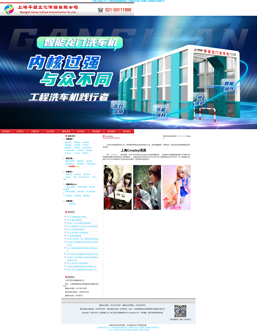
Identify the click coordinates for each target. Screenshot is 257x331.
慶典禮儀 (68, 142)
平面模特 (85, 145)
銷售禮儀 (81, 191)
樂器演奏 (87, 174)
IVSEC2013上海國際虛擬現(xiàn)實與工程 (82, 270)
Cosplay (77, 153)
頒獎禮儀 (68, 145)
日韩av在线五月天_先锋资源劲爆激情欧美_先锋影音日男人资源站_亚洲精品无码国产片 (128, 1)
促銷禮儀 (77, 145)
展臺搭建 (72, 204)
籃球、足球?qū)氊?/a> (83, 177)
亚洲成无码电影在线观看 (129, 330)
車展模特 (77, 148)
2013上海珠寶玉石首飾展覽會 (77, 263)
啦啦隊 (68, 177)
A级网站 (141, 330)
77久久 (110, 330)
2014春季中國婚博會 (74, 236)
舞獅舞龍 (81, 164)
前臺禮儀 (68, 196)
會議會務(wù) (70, 164)
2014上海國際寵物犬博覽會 (76, 217)
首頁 (179, 136)
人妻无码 (116, 330)
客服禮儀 (77, 196)
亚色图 (146, 330)
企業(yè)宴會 (90, 164)
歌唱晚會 (77, 174)
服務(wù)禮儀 (70, 191)
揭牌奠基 (80, 161)
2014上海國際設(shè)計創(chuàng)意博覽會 (82, 226)
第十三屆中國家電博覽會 (75, 229)
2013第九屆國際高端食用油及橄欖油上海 (81, 267)
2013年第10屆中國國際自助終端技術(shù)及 (82, 254)
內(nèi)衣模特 (69, 150)
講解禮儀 (86, 196)
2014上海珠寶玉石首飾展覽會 (77, 233)
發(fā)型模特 (87, 148)
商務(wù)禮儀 (82, 187)
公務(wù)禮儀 (70, 187)
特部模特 (89, 150)
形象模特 (85, 153)
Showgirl (68, 153)
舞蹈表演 (69, 174)
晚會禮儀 (86, 142)
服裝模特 (68, 148)
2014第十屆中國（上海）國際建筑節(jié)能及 (83, 239)
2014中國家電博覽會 (74, 220)
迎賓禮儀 (77, 142)
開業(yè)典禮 (70, 161)
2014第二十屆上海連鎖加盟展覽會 (79, 223)
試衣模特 (80, 150)
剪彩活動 (89, 161)
